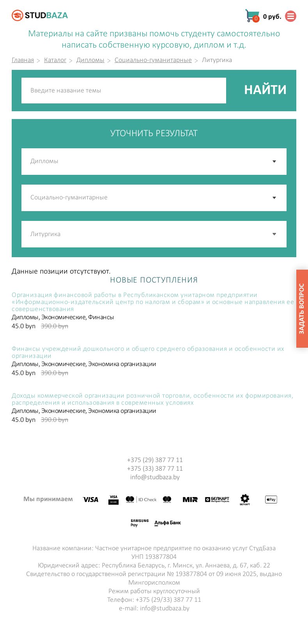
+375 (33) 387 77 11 (155, 469)
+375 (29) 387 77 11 (155, 460)
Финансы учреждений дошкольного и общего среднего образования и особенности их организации (148, 353)
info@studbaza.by (155, 477)
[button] (275, 234)
